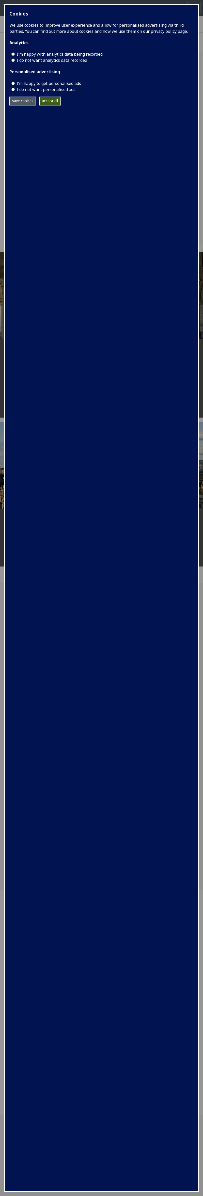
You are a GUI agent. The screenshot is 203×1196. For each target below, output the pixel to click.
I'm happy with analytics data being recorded (60, 54)
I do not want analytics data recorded (52, 60)
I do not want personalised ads (46, 89)
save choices (22, 100)
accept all (50, 100)
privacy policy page (169, 31)
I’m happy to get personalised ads (49, 83)
